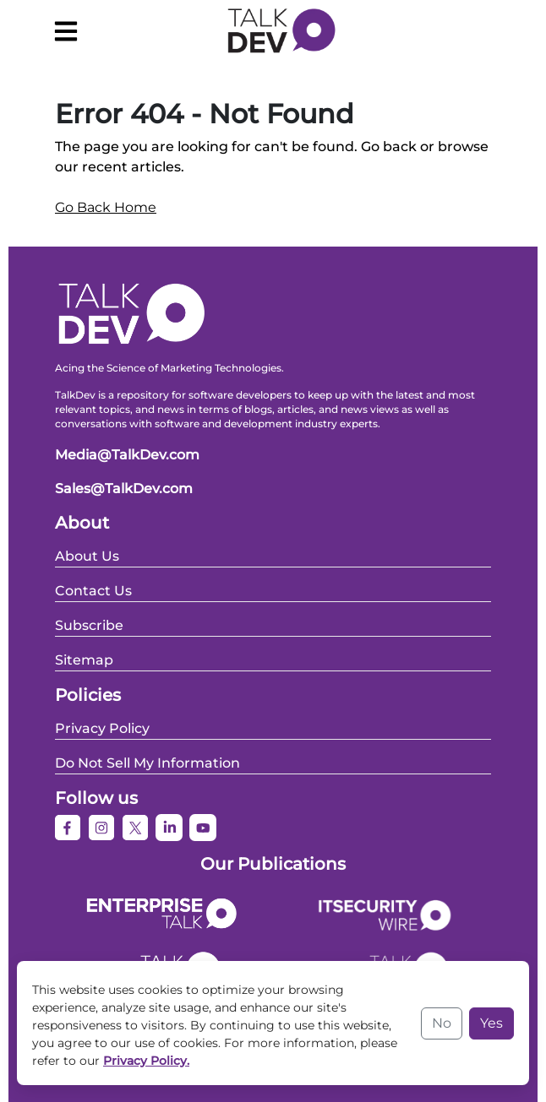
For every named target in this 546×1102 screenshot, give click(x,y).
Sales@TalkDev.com (124, 488)
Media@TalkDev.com (127, 455)
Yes (491, 1023)
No (441, 1023)
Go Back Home (105, 207)
